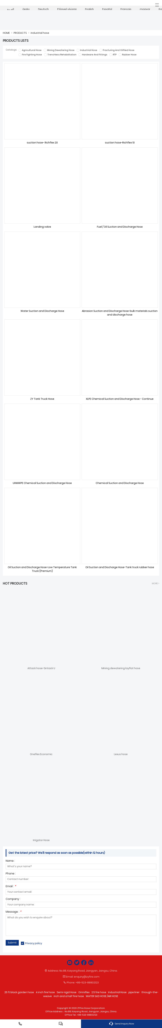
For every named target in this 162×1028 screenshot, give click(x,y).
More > (155, 583)
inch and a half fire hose (69, 996)
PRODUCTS (20, 33)
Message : (13, 912)
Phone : (11, 874)
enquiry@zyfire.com (86, 976)
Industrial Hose (117, 992)
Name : (10, 861)
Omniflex (84, 992)
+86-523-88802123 (87, 982)
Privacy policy (33, 943)
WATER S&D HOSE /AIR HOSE (102, 996)
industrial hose (40, 33)
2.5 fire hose (98, 992)
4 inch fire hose (45, 992)
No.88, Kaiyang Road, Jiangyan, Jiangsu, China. (88, 970)
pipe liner (134, 992)
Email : (11, 886)
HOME (6, 33)
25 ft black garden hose (19, 992)
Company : (13, 899)
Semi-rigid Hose (66, 992)
